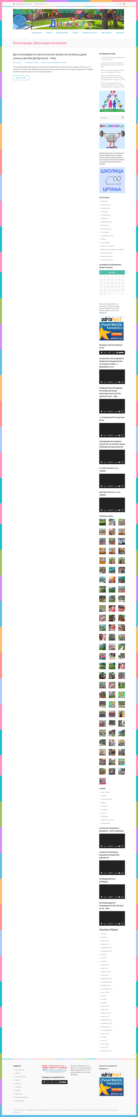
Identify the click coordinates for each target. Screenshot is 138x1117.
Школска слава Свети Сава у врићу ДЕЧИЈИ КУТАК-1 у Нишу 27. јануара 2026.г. (112, 77)
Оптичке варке (106, 229)
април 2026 (105, 941)
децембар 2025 (106, 947)
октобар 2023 (106, 1027)
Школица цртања (107, 260)
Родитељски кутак (90, 33)
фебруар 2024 (106, 1013)
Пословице (105, 232)
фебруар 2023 (106, 1051)
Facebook (104, 806)
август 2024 (105, 992)
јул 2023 (104, 1037)
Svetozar (18, 62)
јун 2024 (104, 999)
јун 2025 (104, 958)
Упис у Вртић (36, 33)
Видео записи (48, 62)
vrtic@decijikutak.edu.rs (22, 4)
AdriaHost (102, 312)
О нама (49, 33)
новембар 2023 (106, 1023)
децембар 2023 (106, 1020)
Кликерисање (106, 215)
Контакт (104, 813)
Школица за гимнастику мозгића (112, 249)
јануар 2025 (105, 975)
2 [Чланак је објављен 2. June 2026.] (104, 280)
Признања (120, 33)
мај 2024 (104, 1003)
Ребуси (103, 239)
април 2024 (105, 1006)
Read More (21, 78)
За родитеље (105, 208)
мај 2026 (104, 937)
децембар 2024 (106, 978)
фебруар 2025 (106, 972)
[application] (112, 353)
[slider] (109, 352)
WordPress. (16, 1112)
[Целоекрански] (122, 382)
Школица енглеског (60, 62)
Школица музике (107, 253)
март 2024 (104, 1009)
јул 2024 (104, 996)
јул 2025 (104, 954)
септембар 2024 (106, 989)
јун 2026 (104, 934)
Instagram (104, 809)
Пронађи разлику (107, 236)
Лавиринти (105, 218)
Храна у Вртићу (62, 33)
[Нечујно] (117, 353)
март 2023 (104, 1047)
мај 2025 (104, 961)
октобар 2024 (106, 985)
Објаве (75, 33)
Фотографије (105, 242)
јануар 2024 (105, 1016)
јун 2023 (104, 1040)
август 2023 (105, 1034)
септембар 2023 (106, 1030)
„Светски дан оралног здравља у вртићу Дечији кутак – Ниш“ (112, 64)
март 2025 (104, 968)
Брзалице (104, 201)
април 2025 (105, 965)
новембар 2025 (106, 951)
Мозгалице (105, 225)
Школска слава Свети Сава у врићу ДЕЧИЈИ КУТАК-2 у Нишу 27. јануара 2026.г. (112, 85)
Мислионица (106, 33)
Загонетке (104, 211)
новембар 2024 (106, 982)
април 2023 (105, 1044)
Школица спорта (107, 256)
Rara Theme (106, 1110)
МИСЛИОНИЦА (106, 222)
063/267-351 (41, 4)
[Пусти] (102, 353)
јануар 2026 (105, 944)
